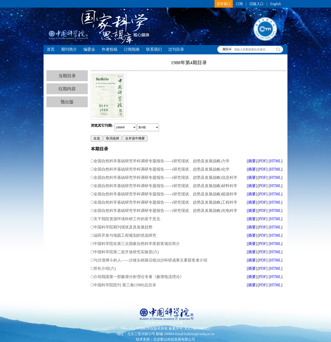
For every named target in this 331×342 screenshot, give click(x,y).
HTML (275, 161)
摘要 (252, 161)
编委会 (89, 49)
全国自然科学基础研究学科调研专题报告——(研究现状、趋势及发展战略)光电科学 (165, 210)
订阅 (239, 4)
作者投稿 (109, 49)
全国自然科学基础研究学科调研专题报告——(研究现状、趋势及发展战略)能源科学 (165, 194)
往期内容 (67, 88)
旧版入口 (256, 4)
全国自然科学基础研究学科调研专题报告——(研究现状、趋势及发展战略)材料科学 (165, 186)
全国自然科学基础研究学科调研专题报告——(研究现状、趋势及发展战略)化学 (162, 169)
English (275, 4)
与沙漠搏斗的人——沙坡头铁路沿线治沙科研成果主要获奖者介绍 (150, 260)
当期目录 (67, 75)
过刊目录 (176, 49)
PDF (262, 161)
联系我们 (154, 49)
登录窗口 (224, 4)
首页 (51, 49)
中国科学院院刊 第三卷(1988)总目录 (125, 285)
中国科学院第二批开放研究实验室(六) (126, 252)
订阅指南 (132, 49)
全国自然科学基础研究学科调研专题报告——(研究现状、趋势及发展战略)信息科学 (165, 177)
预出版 (67, 101)
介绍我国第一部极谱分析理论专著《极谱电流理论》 (139, 277)
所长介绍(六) (105, 268)
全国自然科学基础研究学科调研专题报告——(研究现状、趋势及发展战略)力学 (162, 161)
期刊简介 (69, 49)
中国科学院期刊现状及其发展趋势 (123, 227)
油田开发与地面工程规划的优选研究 (125, 235)
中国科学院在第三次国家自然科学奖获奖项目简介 (137, 243)
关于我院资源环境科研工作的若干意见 (127, 219)
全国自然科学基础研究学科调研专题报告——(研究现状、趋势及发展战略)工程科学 (165, 202)
